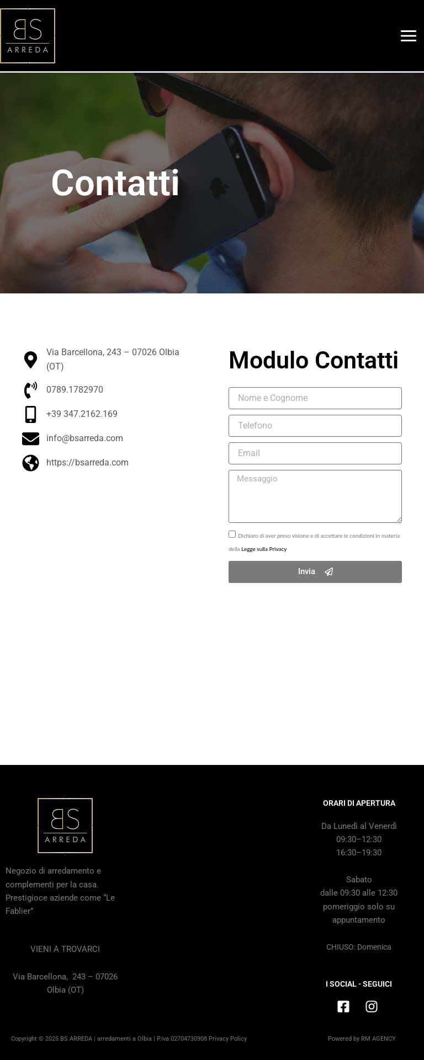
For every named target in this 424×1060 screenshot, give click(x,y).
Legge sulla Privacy (264, 548)
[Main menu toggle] (408, 35)
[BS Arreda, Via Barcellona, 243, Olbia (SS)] (212, 880)
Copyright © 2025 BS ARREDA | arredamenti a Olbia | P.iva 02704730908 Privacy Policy (129, 1038)
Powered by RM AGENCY (362, 1038)
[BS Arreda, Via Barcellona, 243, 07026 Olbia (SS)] (108, 598)
